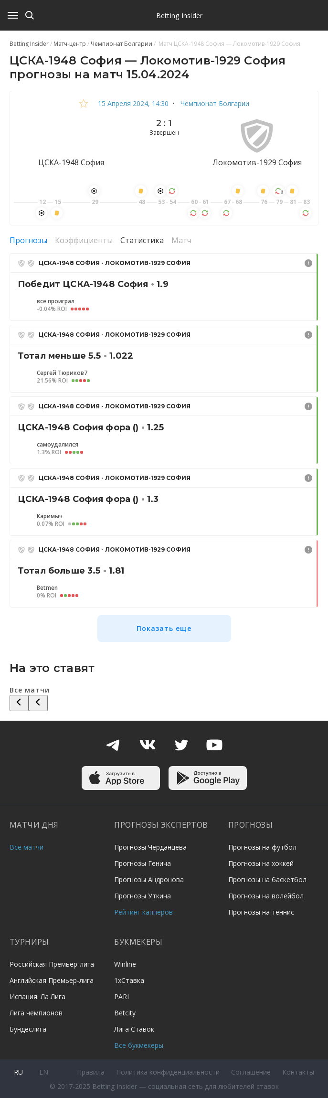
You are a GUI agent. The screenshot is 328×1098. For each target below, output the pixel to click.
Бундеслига (28, 1029)
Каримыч (50, 516)
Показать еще (164, 628)
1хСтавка (129, 980)
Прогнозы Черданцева (150, 847)
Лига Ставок (134, 1029)
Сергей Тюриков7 (62, 373)
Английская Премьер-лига (52, 980)
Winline (125, 964)
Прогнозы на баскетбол (267, 879)
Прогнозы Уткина (142, 895)
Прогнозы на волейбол (266, 895)
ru (18, 1072)
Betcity (125, 1012)
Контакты (298, 1072)
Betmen (47, 588)
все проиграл (55, 301)
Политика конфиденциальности (168, 1072)
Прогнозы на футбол (262, 847)
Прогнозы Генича (142, 863)
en (43, 1072)
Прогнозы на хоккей (261, 863)
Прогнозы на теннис (261, 912)
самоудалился (57, 444)
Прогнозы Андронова (149, 879)
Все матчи (26, 847)
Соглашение (251, 1072)
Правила (91, 1072)
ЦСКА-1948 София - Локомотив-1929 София (114, 263)
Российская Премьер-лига (52, 964)
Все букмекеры (138, 1045)
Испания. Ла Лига (37, 996)
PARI (121, 996)
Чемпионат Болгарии (214, 103)
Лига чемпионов (36, 1012)
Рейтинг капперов (143, 912)
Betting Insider (179, 15)
